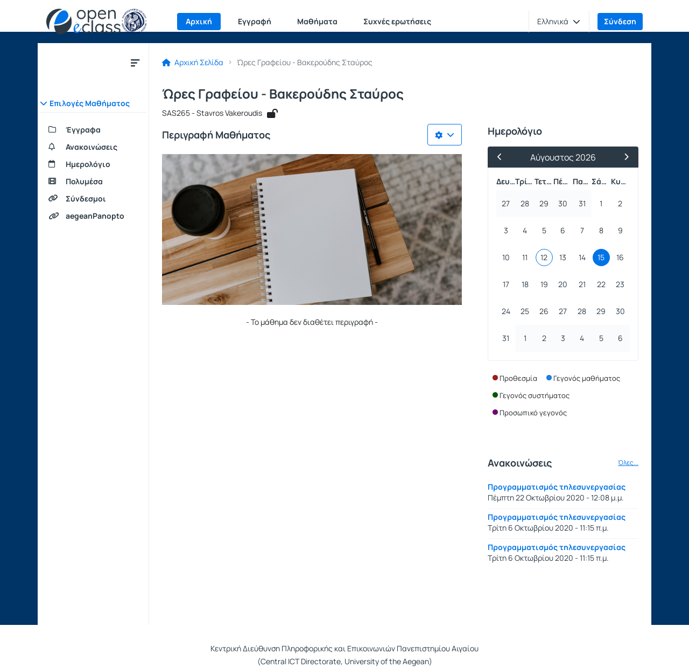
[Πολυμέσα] (93, 181)
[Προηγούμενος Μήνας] (504, 157)
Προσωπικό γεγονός (533, 413)
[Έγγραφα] (93, 129)
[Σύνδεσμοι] (93, 198)
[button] (558, 21)
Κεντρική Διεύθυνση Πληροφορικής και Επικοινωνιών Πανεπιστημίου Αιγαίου (344, 648)
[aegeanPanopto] (93, 216)
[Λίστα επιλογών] (444, 134)
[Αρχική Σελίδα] (96, 21)
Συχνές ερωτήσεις (397, 21)
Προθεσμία (518, 378)
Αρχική (199, 21)
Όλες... (628, 462)
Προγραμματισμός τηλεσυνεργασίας (556, 487)
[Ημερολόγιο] (93, 164)
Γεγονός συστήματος (535, 395)
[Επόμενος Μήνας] (621, 157)
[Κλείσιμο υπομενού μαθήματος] (135, 62)
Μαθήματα (317, 21)
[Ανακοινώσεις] (93, 147)
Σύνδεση (620, 21)
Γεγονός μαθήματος (586, 378)
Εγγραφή (254, 21)
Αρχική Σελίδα (192, 62)
